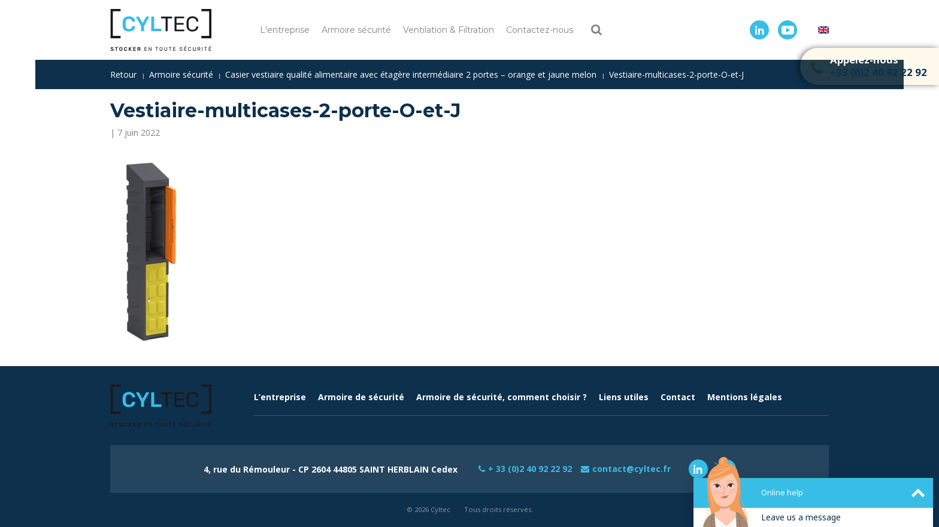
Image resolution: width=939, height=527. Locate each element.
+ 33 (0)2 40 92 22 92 (530, 468)
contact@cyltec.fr (631, 468)
